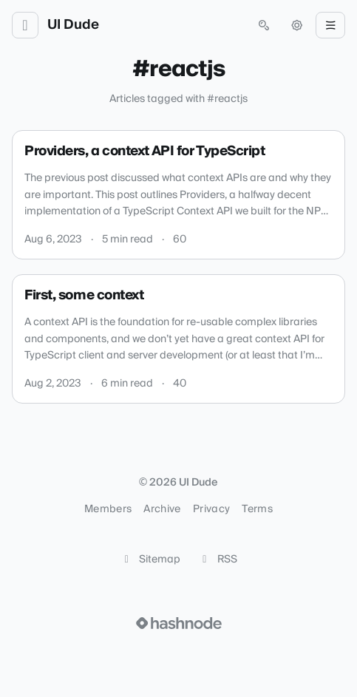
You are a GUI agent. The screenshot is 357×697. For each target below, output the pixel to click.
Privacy (211, 509)
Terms (257, 509)
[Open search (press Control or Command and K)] (264, 25)
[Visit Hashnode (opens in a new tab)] (179, 623)
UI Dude (73, 25)
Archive (161, 509)
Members (108, 509)
